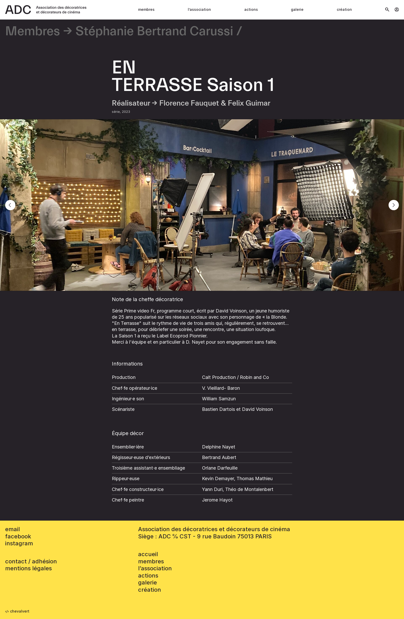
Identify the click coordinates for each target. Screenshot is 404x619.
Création (344, 9)
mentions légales (28, 568)
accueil (148, 554)
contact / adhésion (31, 561)
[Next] (394, 205)
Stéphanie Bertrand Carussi (154, 31)
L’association (199, 9)
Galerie (297, 9)
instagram (19, 543)
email (12, 529)
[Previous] (10, 205)
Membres (146, 9)
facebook (18, 536)
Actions (251, 9)
